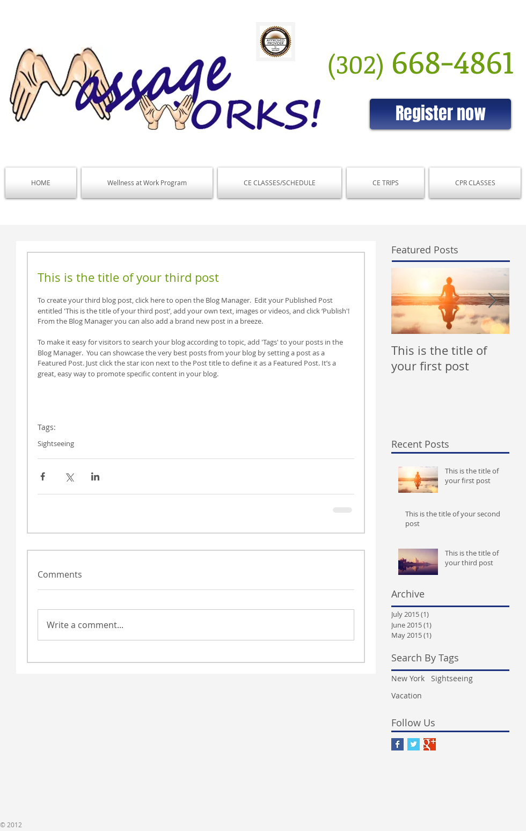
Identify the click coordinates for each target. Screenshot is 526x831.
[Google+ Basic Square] (429, 744)
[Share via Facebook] (43, 476)
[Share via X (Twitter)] (69, 476)
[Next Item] (492, 301)
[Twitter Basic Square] (413, 744)
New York (408, 678)
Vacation (406, 695)
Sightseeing (56, 443)
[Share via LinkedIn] (95, 476)
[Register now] (440, 114)
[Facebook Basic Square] (397, 744)
